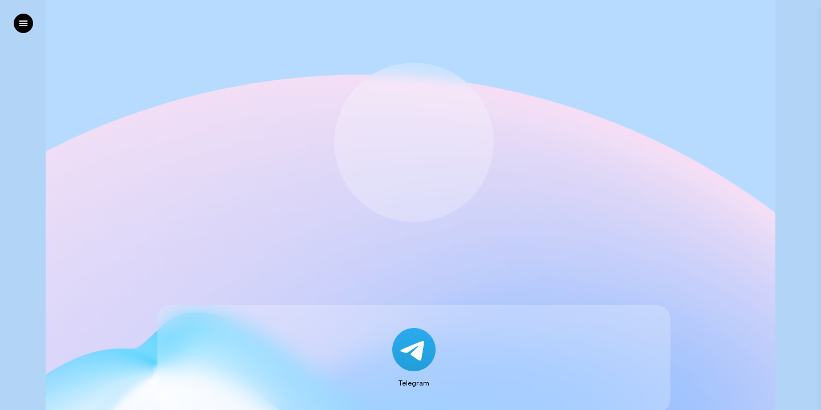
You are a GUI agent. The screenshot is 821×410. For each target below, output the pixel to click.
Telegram (414, 382)
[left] (23, 23)
